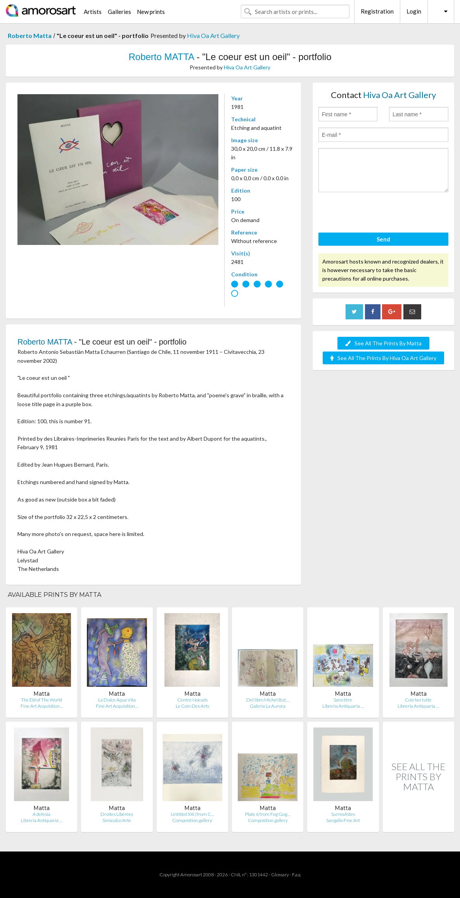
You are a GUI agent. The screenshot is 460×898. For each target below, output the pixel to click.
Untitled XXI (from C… (192, 814)
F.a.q (296, 874)
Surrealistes (343, 814)
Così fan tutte (418, 700)
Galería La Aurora (267, 706)
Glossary (280, 874)
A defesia (41, 814)
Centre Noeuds (192, 700)
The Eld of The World (41, 700)
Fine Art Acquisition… (42, 706)
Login (413, 11)
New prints (151, 11)
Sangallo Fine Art (343, 820)
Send (383, 239)
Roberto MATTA (161, 57)
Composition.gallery (192, 820)
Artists (93, 11)
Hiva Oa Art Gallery (213, 35)
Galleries (119, 11)
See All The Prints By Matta (383, 343)
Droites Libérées (116, 814)
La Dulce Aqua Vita (117, 700)
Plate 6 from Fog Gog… (267, 814)
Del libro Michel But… (267, 700)
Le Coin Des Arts (192, 706)
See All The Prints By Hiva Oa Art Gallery (383, 358)
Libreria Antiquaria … (343, 706)
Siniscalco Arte (116, 820)
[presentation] (377, 213)
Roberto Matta (30, 35)
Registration (377, 11)
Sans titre (343, 700)
